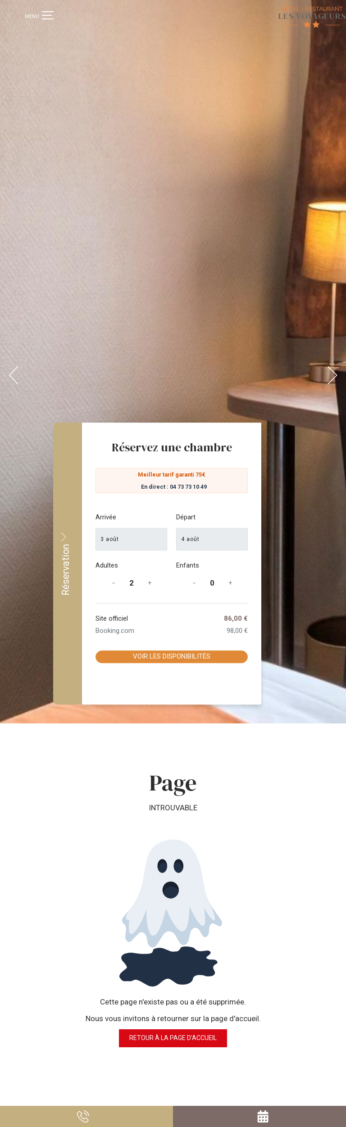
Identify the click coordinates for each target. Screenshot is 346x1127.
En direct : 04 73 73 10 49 (261, 486)
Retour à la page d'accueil (173, 1000)
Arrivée (196, 517)
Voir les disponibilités (259, 657)
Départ (273, 517)
